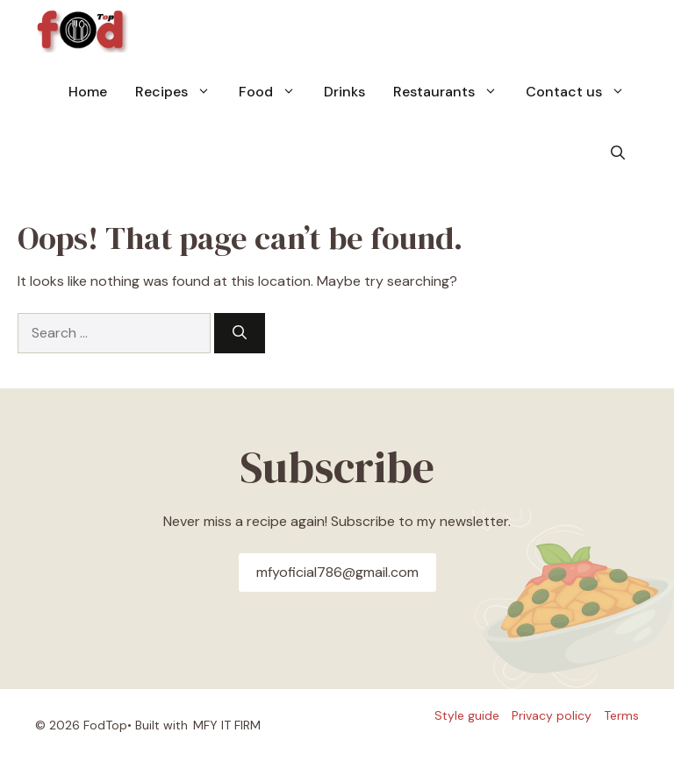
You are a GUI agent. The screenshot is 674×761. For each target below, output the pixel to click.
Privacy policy (552, 715)
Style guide (466, 715)
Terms (621, 715)
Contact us (582, 92)
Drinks (344, 91)
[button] (618, 153)
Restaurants (452, 92)
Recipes (180, 92)
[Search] (239, 333)
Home (87, 91)
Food (274, 92)
